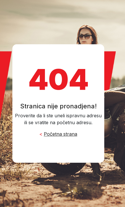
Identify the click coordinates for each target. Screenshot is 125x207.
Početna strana (60, 134)
